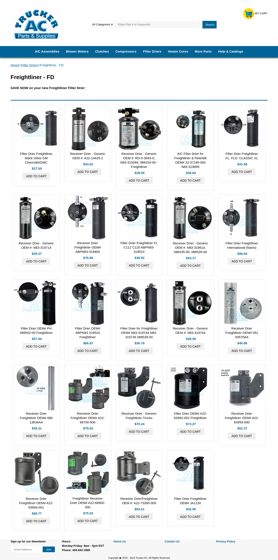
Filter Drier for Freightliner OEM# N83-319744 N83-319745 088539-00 (139, 332)
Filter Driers (152, 51)
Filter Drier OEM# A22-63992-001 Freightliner (190, 416)
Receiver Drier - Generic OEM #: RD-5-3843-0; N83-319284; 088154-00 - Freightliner (139, 160)
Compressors (125, 51)
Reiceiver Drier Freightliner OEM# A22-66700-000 (88, 418)
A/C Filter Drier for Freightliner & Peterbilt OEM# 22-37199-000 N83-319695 (190, 160)
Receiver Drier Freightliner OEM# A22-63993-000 (242, 418)
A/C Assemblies (47, 51)
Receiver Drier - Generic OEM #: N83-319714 (36, 245)
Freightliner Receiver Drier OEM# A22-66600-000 (87, 503)
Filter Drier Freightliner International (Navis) (242, 245)
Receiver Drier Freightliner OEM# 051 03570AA (241, 332)
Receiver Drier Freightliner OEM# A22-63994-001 (36, 503)
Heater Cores (178, 51)
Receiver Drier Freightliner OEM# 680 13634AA (36, 418)
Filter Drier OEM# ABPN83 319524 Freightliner (87, 332)
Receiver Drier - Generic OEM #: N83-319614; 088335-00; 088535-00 (190, 247)
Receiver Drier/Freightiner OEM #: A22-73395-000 (139, 501)
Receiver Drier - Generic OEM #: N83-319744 (190, 330)
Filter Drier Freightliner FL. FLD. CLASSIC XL (242, 156)
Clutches (102, 51)
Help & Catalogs (230, 51)
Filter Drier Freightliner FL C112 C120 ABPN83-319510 (139, 247)
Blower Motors (77, 51)
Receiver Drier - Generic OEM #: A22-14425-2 (87, 156)
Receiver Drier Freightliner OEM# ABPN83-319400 (87, 247)
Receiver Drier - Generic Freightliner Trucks (139, 416)
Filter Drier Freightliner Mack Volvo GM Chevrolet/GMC (36, 158)
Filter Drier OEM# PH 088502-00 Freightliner (36, 330)
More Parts (203, 51)
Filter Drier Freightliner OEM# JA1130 (190, 501)
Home (15, 65)
